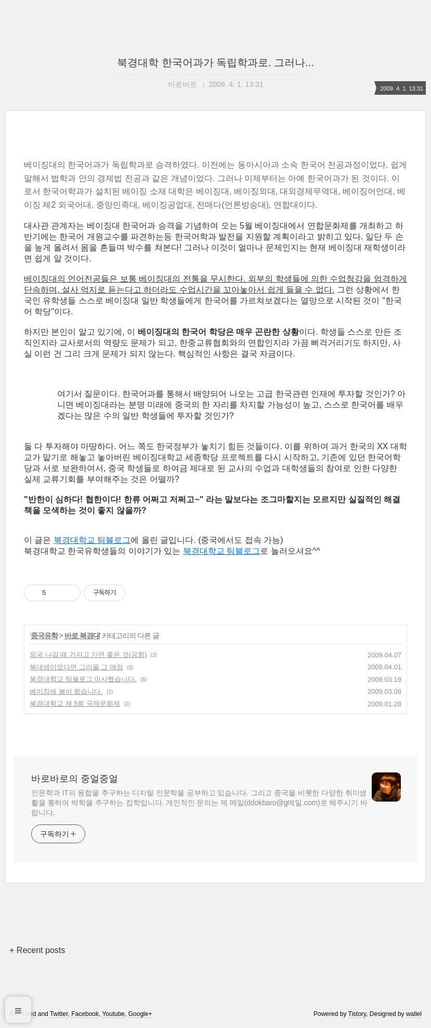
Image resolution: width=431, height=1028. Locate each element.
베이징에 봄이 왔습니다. (66, 691)
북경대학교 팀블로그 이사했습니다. (83, 679)
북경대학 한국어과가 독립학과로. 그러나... (215, 62)
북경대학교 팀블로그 (92, 540)
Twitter (59, 1014)
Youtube (113, 1014)
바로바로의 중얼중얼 (74, 778)
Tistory (357, 1014)
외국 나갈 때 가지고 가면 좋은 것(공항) (88, 654)
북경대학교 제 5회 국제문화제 (75, 703)
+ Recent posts (37, 950)
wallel (414, 1014)
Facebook (85, 1014)
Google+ (140, 1014)
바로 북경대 (82, 635)
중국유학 (44, 635)
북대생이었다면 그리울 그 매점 (76, 667)
